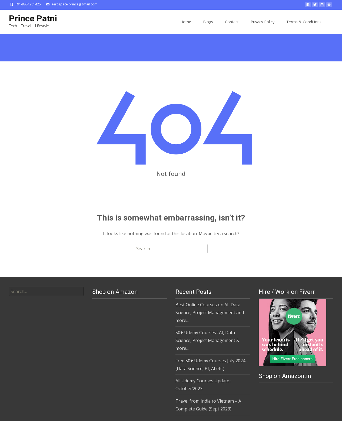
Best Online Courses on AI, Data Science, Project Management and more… (209, 312)
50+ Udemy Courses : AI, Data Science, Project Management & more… (207, 340)
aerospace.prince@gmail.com (74, 4)
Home (185, 21)
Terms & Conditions (303, 21)
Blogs (208, 21)
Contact (232, 21)
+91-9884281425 (28, 4)
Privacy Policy (262, 21)
